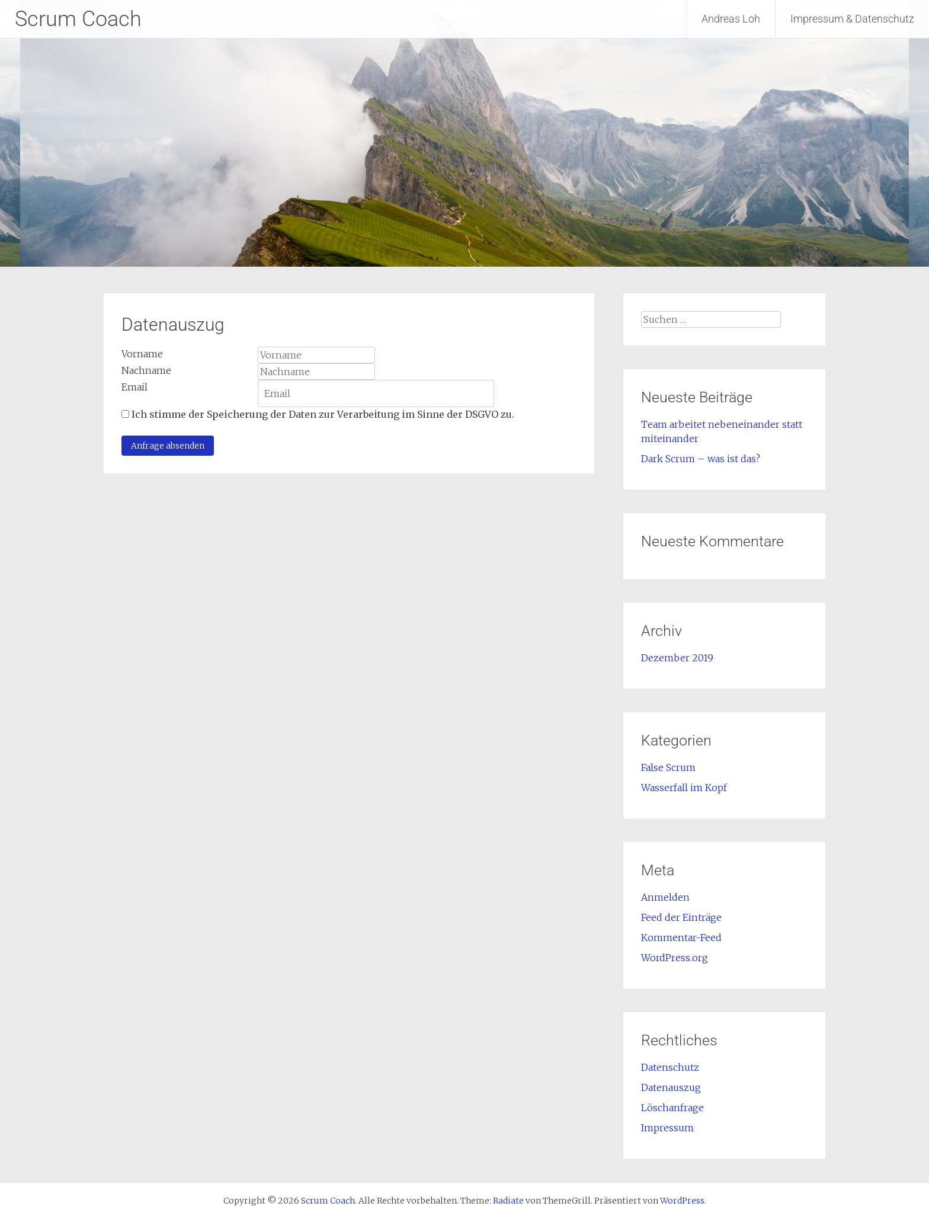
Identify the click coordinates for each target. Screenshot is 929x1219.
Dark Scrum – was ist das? (700, 459)
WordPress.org (674, 958)
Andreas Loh (730, 18)
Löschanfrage (672, 1108)
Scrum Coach (78, 19)
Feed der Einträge (681, 917)
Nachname (146, 370)
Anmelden (665, 897)
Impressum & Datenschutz (852, 18)
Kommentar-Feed (681, 937)
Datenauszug (671, 1087)
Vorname (142, 354)
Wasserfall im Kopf (684, 788)
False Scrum (668, 767)
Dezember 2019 (677, 658)
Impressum (667, 1128)
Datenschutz (670, 1067)
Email (134, 387)
